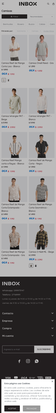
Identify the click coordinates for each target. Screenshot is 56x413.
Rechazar (32, 408)
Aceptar (12, 408)
